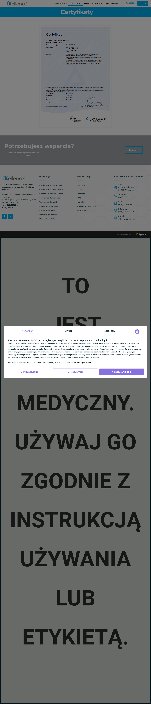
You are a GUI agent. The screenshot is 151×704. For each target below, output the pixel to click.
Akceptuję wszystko (121, 372)
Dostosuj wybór (75, 372)
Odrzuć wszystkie (29, 372)
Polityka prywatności (82, 362)
